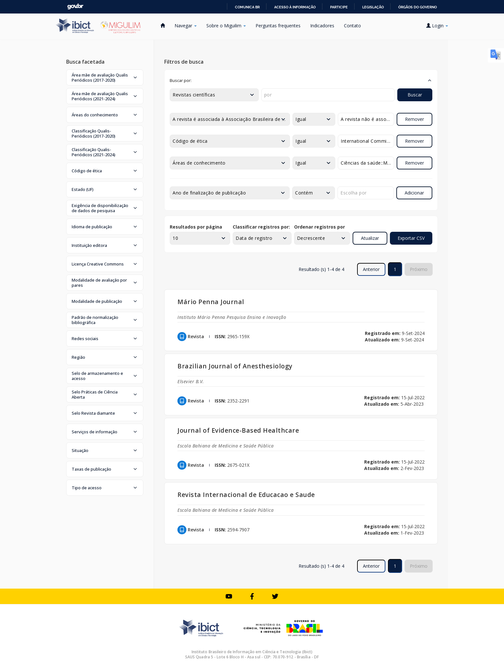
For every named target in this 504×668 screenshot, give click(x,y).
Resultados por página (196, 227)
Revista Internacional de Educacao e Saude (246, 494)
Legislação (373, 7)
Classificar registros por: (261, 227)
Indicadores (322, 26)
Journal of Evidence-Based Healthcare (238, 430)
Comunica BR (247, 7)
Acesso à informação (295, 7)
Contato (352, 26)
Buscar (415, 95)
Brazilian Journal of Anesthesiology (234, 366)
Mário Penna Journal (210, 301)
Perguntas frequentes (278, 26)
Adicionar (414, 193)
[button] (105, 77)
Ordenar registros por (319, 227)
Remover (414, 119)
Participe (339, 7)
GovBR (75, 7)
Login (437, 26)
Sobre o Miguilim (226, 26)
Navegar (186, 26)
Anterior (371, 269)
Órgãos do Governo (417, 7)
